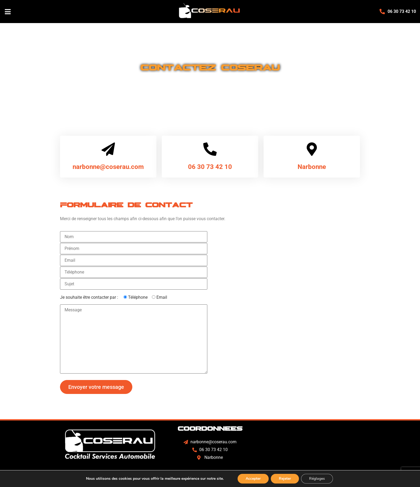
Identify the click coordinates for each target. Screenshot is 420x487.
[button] (71, 11)
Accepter (253, 478)
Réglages (317, 478)
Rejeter (285, 478)
